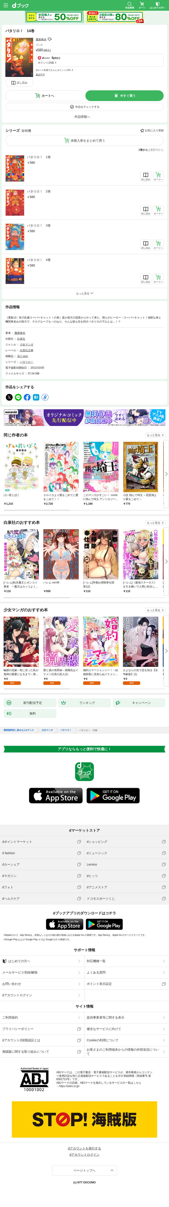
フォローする (49, 39)
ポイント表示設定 (99, 984)
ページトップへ (84, 1170)
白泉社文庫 (26, 350)
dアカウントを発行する (84, 1148)
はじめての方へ (16, 961)
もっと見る (153, 435)
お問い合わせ (11, 984)
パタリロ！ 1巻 (39, 157)
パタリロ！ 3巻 (39, 225)
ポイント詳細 (46, 62)
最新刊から (157, 150)
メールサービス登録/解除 (20, 972)
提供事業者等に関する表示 (105, 1017)
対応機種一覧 (96, 961)
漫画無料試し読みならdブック (19, 730)
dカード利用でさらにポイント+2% (53, 70)
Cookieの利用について (102, 1040)
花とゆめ (22, 356)
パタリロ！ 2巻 (39, 191)
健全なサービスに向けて (104, 1029)
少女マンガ (26, 344)
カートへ (48, 95)
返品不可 (40, 74)
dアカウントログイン (17, 995)
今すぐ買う (128, 95)
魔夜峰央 (41, 39)
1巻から (143, 150)
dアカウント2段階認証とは (21, 1040)
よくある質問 (96, 972)
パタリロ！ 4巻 (39, 260)
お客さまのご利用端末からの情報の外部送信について (123, 1051)
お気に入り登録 (154, 130)
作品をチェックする (87, 106)
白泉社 (21, 338)
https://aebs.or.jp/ (69, 1086)
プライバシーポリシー (18, 1029)
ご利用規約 (10, 1017)
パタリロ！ (26, 362)
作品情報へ (82, 116)
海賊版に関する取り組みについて (25, 1051)
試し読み (22, 82)
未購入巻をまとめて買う (88, 140)
